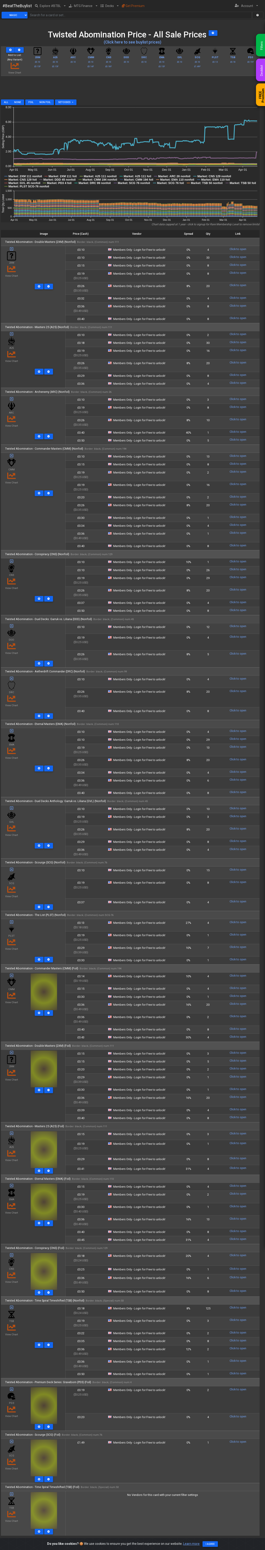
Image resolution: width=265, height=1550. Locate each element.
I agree (210, 1544)
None (17, 102)
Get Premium (133, 6)
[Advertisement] (130, 89)
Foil (31, 102)
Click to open (238, 249)
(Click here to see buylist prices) (132, 42)
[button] (50, 6)
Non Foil (45, 102)
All (6, 102)
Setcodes (64, 102)
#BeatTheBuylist (17, 6)
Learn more (191, 1543)
